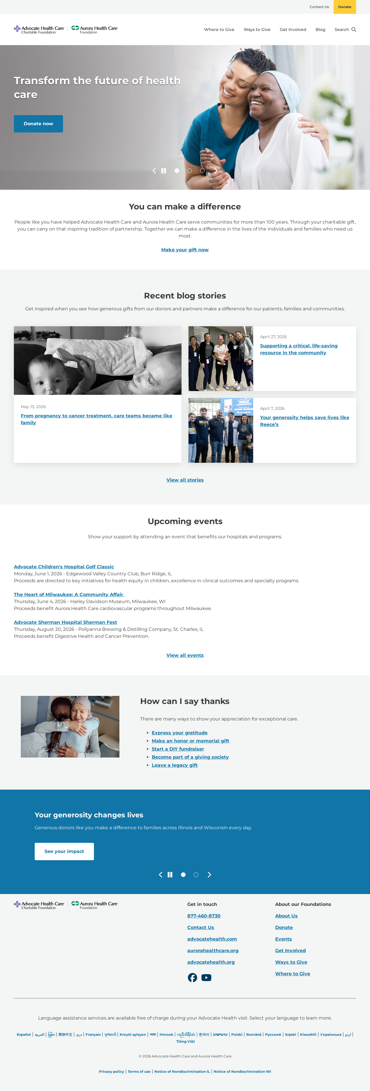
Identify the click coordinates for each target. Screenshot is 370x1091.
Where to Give (219, 29)
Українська (330, 1034)
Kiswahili (308, 1034)
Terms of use (139, 1071)
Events (283, 939)
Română (253, 1034)
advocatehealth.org (211, 962)
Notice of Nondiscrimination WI (242, 1071)
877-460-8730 (204, 916)
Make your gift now (185, 250)
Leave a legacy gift (175, 765)
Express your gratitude (180, 733)
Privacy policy (111, 1071)
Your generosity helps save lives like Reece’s (304, 421)
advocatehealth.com (212, 939)
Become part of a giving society (190, 757)
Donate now (38, 123)
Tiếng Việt (185, 1041)
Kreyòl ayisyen (133, 1034)
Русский (273, 1034)
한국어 (204, 1034)
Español (24, 1034)
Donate (345, 7)
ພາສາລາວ (220, 1034)
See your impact (64, 851)
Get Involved (293, 29)
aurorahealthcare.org (212, 950)
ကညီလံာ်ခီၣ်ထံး (186, 1034)
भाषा (153, 1034)
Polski (237, 1034)
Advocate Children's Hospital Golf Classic (64, 567)
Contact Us (319, 7)
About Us (286, 916)
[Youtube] (206, 978)
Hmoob (166, 1034)
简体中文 (65, 1034)
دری (79, 1034)
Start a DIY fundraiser (178, 749)
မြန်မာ (51, 1034)
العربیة (39, 1034)
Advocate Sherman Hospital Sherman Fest (65, 622)
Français (93, 1034)
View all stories (185, 480)
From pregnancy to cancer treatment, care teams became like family (96, 419)
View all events (185, 655)
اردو (348, 1034)
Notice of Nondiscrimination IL (182, 1071)
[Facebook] (192, 978)
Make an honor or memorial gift (190, 741)
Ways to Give (257, 29)
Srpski (290, 1034)
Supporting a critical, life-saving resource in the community (299, 349)
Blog (320, 29)
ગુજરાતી (110, 1034)
